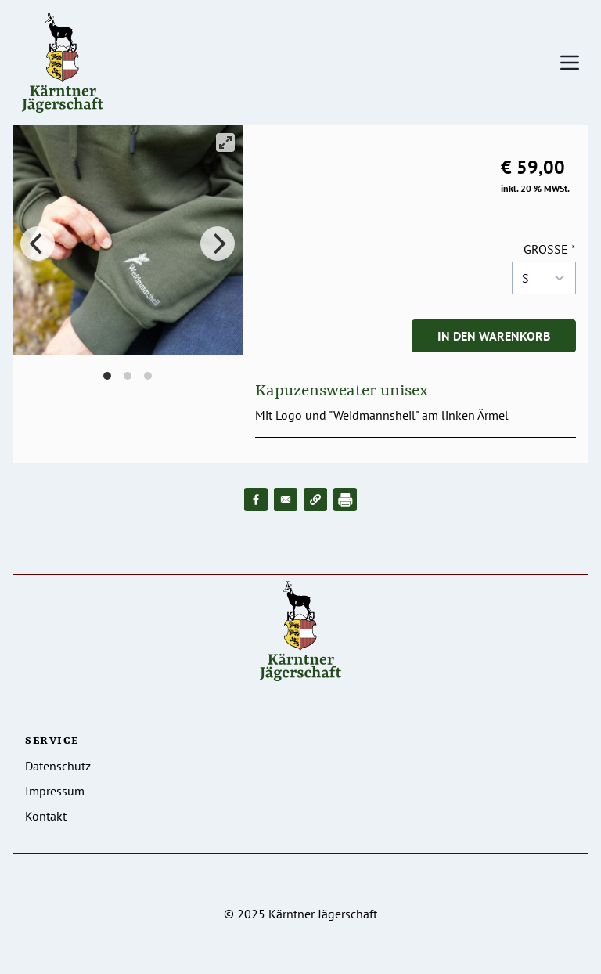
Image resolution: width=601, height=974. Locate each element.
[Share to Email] (285, 499)
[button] (315, 499)
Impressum (55, 791)
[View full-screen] (225, 142)
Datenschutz (58, 766)
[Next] (217, 243)
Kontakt (46, 816)
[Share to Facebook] (256, 499)
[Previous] (37, 243)
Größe (546, 249)
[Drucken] (345, 499)
